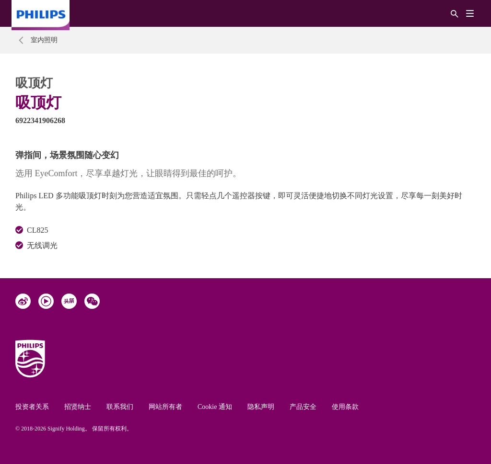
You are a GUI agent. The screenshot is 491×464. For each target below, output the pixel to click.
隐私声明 (260, 406)
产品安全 (303, 406)
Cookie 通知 (215, 406)
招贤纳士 (77, 406)
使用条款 (345, 406)
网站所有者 (165, 406)
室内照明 (44, 40)
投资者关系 (32, 406)
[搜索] (454, 13)
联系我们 (119, 406)
